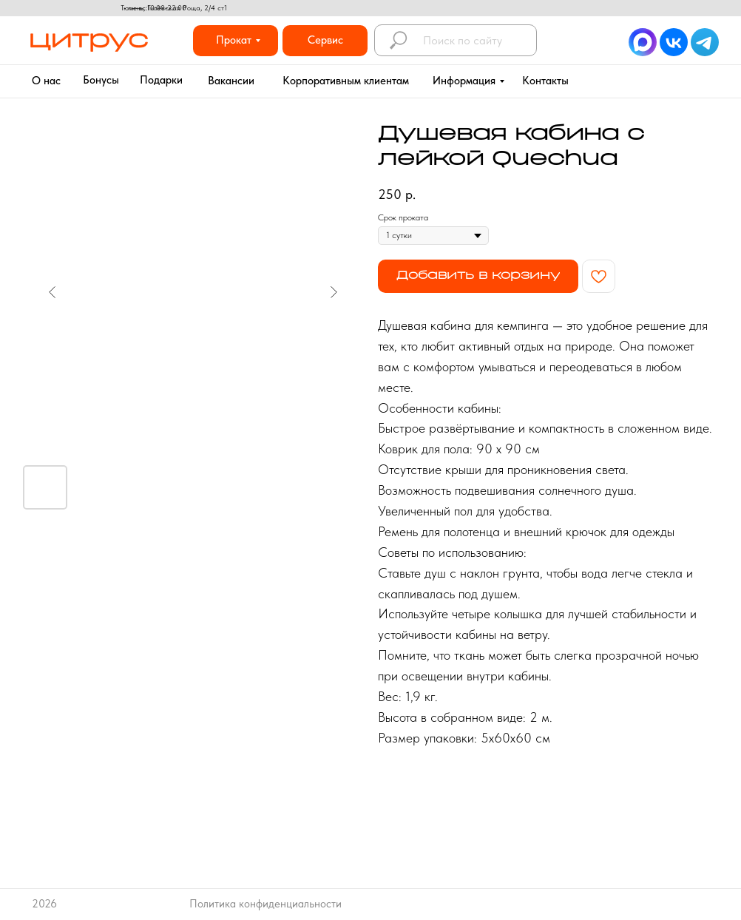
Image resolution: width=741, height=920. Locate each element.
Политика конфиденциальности (265, 903)
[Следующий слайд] (333, 292)
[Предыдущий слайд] (52, 292)
